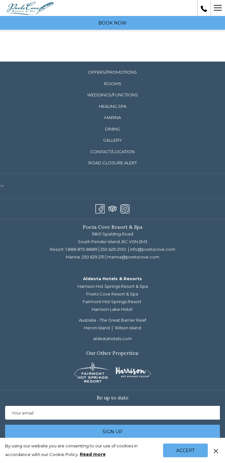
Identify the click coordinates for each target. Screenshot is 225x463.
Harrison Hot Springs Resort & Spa (113, 286)
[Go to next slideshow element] (149, 373)
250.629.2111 (93, 256)
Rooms (112, 83)
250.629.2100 (113, 249)
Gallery (112, 140)
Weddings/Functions (112, 94)
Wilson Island (128, 327)
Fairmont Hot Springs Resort (112, 301)
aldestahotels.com (112, 338)
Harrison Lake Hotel (112, 309)
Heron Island (97, 327)
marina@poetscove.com (133, 256)
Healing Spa (112, 106)
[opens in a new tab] (92, 371)
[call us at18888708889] (204, 8)
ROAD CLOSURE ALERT (112, 162)
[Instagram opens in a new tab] (125, 207)
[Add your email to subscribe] (112, 413)
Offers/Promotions (112, 72)
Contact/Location (112, 151)
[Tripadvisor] (112, 207)
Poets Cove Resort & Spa (112, 293)
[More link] (217, 8)
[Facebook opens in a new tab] (100, 207)
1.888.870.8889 (81, 249)
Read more (93, 454)
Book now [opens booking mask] (112, 23)
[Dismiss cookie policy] (216, 450)
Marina (112, 117)
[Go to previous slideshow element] (76, 373)
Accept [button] (185, 450)
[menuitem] (112, 72)
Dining (112, 128)
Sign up (112, 432)
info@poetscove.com (152, 249)
